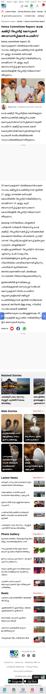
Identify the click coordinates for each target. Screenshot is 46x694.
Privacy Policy (32, 666)
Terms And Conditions (23, 671)
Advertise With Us (32, 662)
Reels (4, 593)
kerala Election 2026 (26, 11)
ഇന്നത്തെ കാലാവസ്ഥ (13, 16)
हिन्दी (3, 2)
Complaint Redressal (15, 666)
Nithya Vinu (12, 107)
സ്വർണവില (29, 16)
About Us (19, 662)
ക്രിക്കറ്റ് (41, 16)
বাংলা (39, 2)
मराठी (27, 2)
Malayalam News (8, 21)
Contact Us (8, 662)
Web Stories (9, 411)
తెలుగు (21, 2)
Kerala (40, 11)
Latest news (10, 11)
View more (38, 411)
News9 (9, 2)
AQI (26, 6)
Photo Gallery (10, 534)
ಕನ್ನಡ (15, 2)
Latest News (9, 477)
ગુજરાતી (33, 2)
